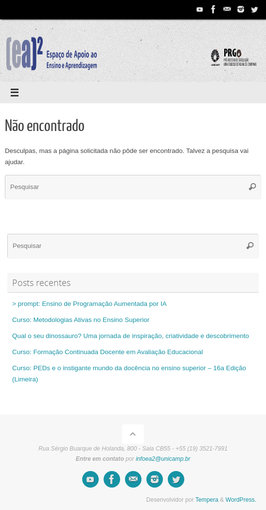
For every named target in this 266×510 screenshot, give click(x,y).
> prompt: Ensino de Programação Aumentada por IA (89, 303)
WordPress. (241, 499)
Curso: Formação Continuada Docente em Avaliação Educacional (107, 352)
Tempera (206, 499)
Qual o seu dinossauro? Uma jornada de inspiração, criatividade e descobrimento (130, 336)
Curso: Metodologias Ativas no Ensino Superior (80, 319)
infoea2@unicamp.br (163, 458)
